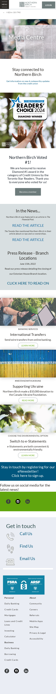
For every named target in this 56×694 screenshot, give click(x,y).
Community (36, 603)
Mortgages (10, 615)
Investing (9, 630)
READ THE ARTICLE (28, 225)
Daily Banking (11, 603)
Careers (34, 609)
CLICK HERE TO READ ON (28, 283)
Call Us (26, 533)
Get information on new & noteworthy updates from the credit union (28, 82)
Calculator (10, 636)
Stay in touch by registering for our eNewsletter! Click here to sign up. (28, 471)
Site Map (34, 627)
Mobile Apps (36, 621)
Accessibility (36, 638)
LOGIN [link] (48, 5)
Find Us (26, 546)
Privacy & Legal (38, 633)
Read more (26, 400)
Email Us (27, 558)
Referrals (34, 615)
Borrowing (10, 654)
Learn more (28, 345)
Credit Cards (11, 609)
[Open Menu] (4, 4)
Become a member (28, 192)
